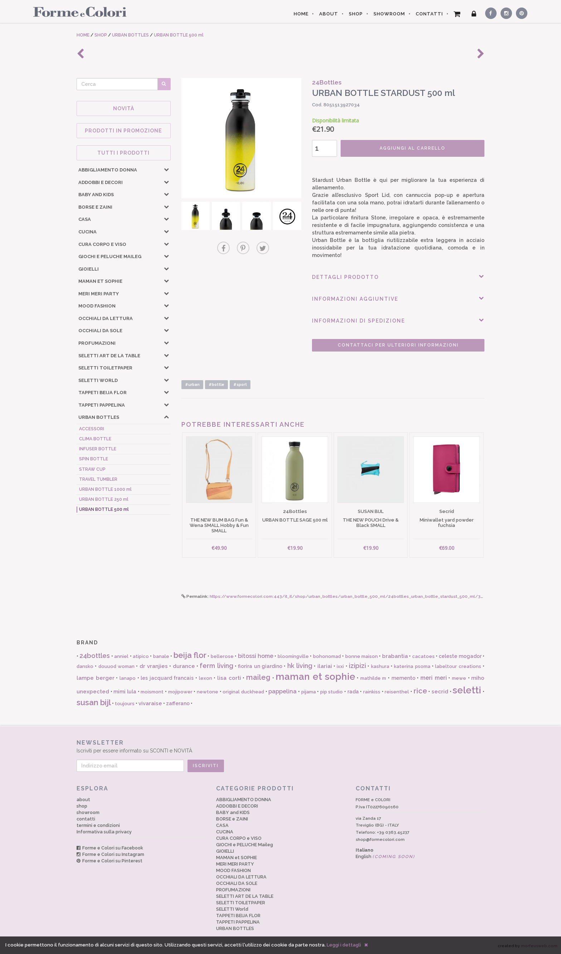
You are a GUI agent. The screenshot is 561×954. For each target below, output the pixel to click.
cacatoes (423, 656)
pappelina (282, 691)
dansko (85, 666)
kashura (380, 666)
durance (184, 666)
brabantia (395, 656)
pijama (308, 691)
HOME (301, 13)
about (83, 799)
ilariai (324, 666)
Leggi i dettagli (344, 945)
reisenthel (397, 691)
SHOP (356, 13)
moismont (152, 691)
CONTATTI (429, 13)
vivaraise (150, 703)
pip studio (331, 691)
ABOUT (328, 13)
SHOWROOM (389, 13)
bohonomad (327, 656)
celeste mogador (460, 656)
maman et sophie (315, 676)
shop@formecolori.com (380, 839)
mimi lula (124, 691)
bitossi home (255, 656)
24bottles (94, 655)
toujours (125, 703)
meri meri (433, 677)
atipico (141, 656)
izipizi (357, 665)
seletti (467, 690)
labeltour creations (458, 666)
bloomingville (293, 656)
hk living (299, 665)
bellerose (222, 656)
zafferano (178, 703)
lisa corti (229, 678)
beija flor (190, 655)
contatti (86, 819)
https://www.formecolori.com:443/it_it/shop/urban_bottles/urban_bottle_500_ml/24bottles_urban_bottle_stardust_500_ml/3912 (349, 596)
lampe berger (95, 678)
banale (161, 656)
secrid (439, 691)
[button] (166, 169)
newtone (207, 691)
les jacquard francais (167, 678)
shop (82, 806)
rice (420, 691)
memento (403, 678)
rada (353, 691)
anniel (121, 656)
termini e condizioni (98, 825)
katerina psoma (412, 666)
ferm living (216, 665)
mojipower (180, 691)
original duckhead (243, 691)
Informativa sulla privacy (104, 831)
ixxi (340, 666)
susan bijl (94, 702)
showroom (88, 812)
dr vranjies (154, 666)
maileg (258, 677)
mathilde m (373, 678)
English (385, 856)
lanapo (127, 678)
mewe (459, 678)
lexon (205, 678)
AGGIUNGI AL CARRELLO (412, 148)
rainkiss (371, 691)
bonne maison (361, 656)
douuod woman (116, 666)
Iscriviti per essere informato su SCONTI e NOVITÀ (280, 746)
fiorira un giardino (260, 666)
